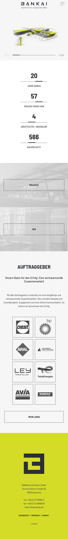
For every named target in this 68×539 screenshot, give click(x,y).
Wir (34, 229)
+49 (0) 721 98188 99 (35, 503)
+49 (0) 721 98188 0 (35, 499)
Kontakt (45, 515)
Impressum (35, 515)
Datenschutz (24, 515)
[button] (61, 55)
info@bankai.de (36, 507)
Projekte (34, 185)
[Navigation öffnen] (64, 2)
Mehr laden (34, 417)
